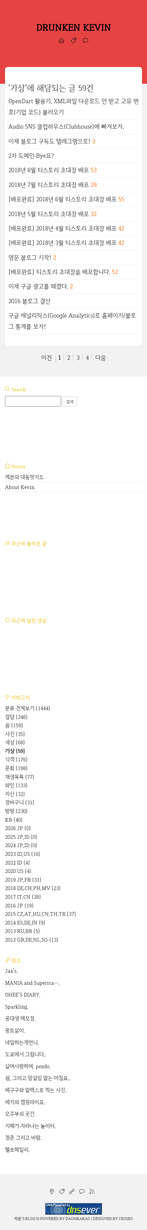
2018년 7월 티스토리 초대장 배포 (48, 185)
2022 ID (17, 862)
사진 (15, 734)
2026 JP (18, 828)
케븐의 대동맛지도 (24, 477)
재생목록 (19, 776)
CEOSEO (126, 1218)
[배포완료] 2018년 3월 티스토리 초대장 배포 (62, 243)
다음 (100, 357)
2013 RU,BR (22, 931)
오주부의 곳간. (20, 1113)
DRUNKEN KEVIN (73, 27)
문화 (16, 768)
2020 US (18, 871)
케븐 (17, 1218)
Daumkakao (77, 1218)
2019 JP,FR (23, 879)
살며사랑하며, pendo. (28, 1066)
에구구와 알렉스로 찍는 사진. (35, 1090)
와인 (16, 785)
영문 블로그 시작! (29, 257)
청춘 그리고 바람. (23, 1137)
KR (14, 819)
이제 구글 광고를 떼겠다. (38, 286)
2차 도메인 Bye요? (31, 155)
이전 (46, 357)
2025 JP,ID (21, 836)
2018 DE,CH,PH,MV (33, 888)
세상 (15, 742)
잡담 (16, 717)
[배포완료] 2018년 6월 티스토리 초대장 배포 (62, 199)
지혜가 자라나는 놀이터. (30, 1126)
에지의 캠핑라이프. (25, 1102)
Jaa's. (11, 970)
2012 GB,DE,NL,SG (31, 939)
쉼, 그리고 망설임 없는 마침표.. (37, 1078)
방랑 (16, 811)
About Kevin (19, 487)
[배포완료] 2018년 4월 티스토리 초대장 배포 (62, 228)
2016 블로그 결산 (29, 301)
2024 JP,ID (21, 845)
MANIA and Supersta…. (32, 982)
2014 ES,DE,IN (25, 922)
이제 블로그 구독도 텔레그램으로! (49, 141)
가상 (15, 751)
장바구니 (19, 802)
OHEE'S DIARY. (22, 994)
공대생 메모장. (20, 1018)
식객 (16, 759)
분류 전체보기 (27, 708)
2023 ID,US (22, 854)
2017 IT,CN (23, 896)
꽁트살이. (15, 1030)
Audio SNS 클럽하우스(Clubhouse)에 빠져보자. (66, 126)
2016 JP (19, 905)
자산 (15, 794)
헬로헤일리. (17, 1149)
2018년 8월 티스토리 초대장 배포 (48, 170)
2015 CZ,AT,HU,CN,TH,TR (40, 913)
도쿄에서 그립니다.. (25, 1054)
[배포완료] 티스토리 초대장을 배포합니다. (59, 272)
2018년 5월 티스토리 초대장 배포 (48, 214)
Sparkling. (16, 1006)
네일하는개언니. (22, 1042)
